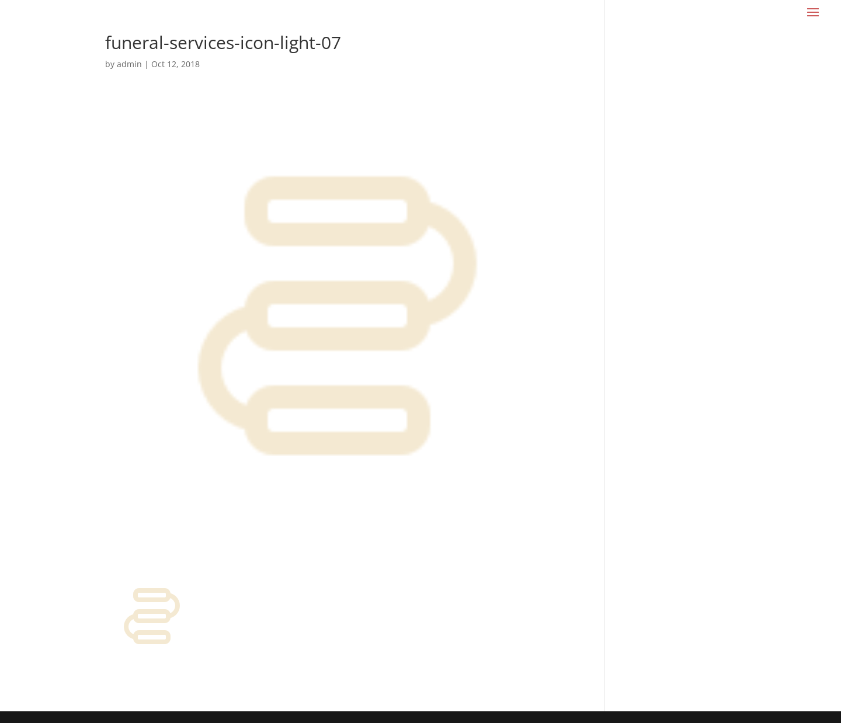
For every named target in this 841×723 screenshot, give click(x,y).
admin (129, 63)
